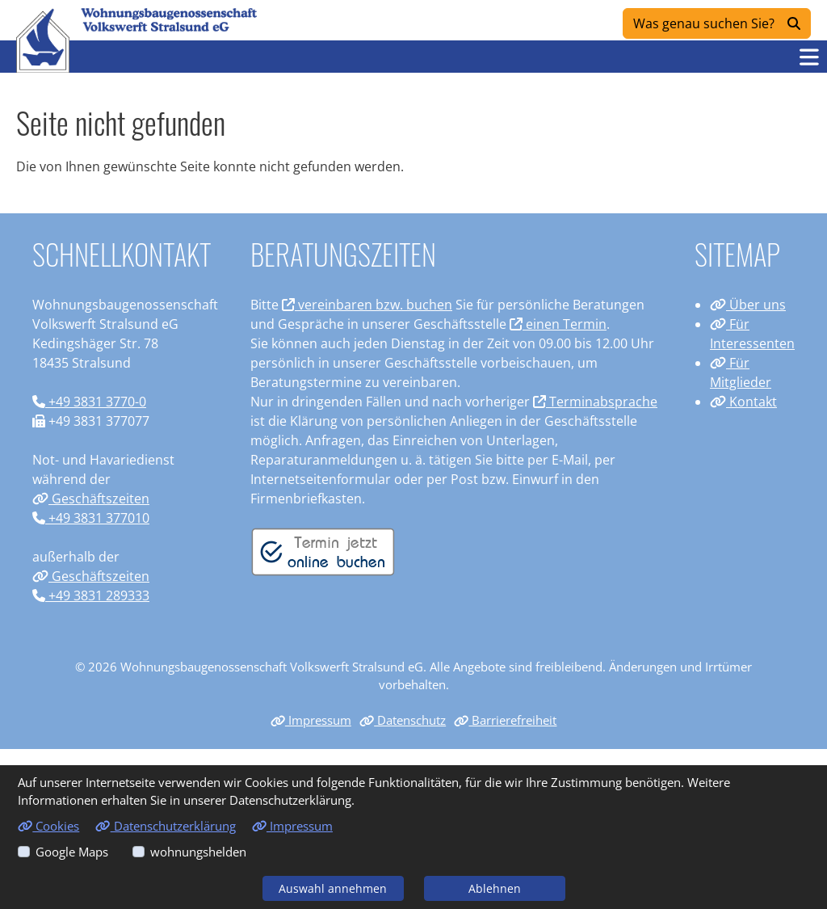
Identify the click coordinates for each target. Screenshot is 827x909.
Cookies (48, 826)
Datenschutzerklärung (165, 826)
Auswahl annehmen (333, 888)
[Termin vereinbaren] (323, 551)
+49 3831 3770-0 (89, 401)
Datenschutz (402, 720)
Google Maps (72, 852)
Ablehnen (494, 888)
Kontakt (743, 401)
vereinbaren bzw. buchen (367, 305)
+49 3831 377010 (90, 518)
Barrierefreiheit (505, 720)
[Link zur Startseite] (42, 40)
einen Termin (558, 324)
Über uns (748, 305)
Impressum (311, 720)
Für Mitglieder (740, 372)
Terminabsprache (595, 401)
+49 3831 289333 (90, 595)
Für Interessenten (752, 333)
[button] (809, 57)
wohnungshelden (198, 852)
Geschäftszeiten (90, 498)
